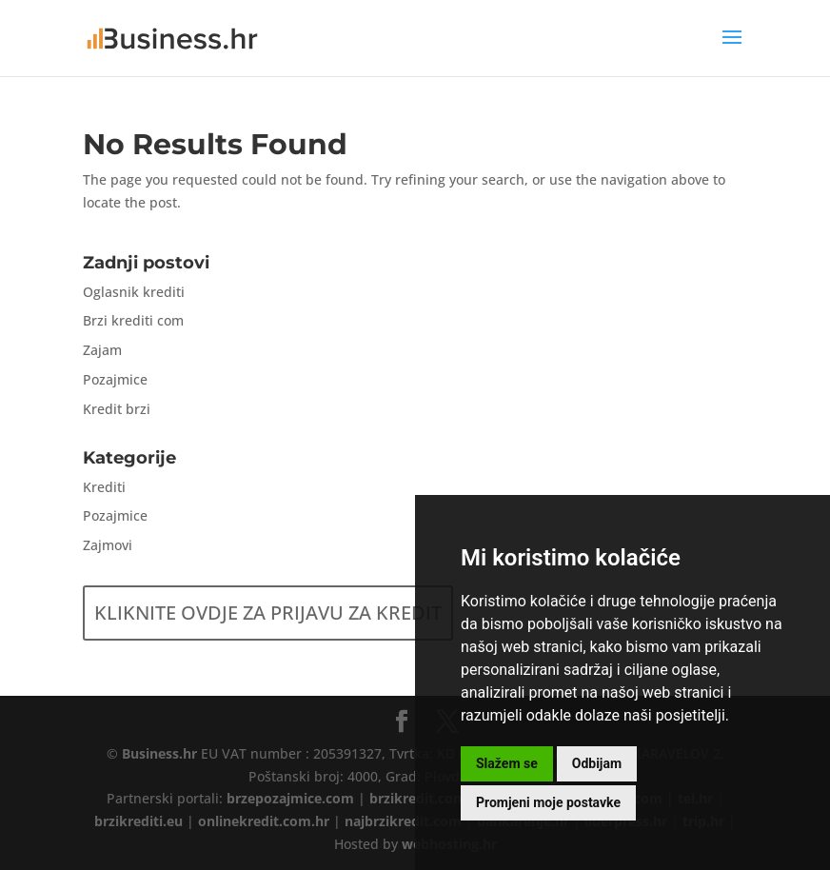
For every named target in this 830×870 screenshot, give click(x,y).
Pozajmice (115, 379)
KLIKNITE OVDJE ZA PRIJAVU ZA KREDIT (268, 612)
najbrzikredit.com (403, 821)
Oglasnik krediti (134, 292)
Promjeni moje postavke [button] (548, 802)
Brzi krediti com (133, 320)
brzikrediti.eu (138, 821)
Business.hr (159, 753)
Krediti (104, 487)
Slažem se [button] (507, 763)
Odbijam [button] (597, 763)
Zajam (102, 350)
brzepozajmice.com (290, 798)
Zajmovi (107, 545)
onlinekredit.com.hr (263, 821)
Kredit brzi (116, 409)
